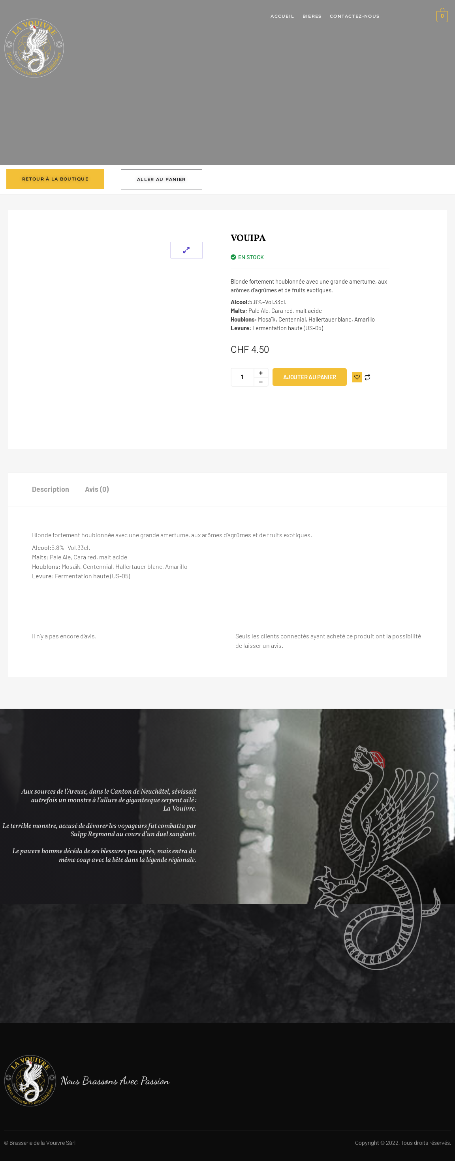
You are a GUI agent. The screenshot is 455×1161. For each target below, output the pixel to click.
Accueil (283, 16)
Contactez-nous (355, 16)
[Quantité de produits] (242, 377)
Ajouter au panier (309, 376)
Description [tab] (50, 489)
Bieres (312, 16)
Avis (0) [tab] (97, 489)
